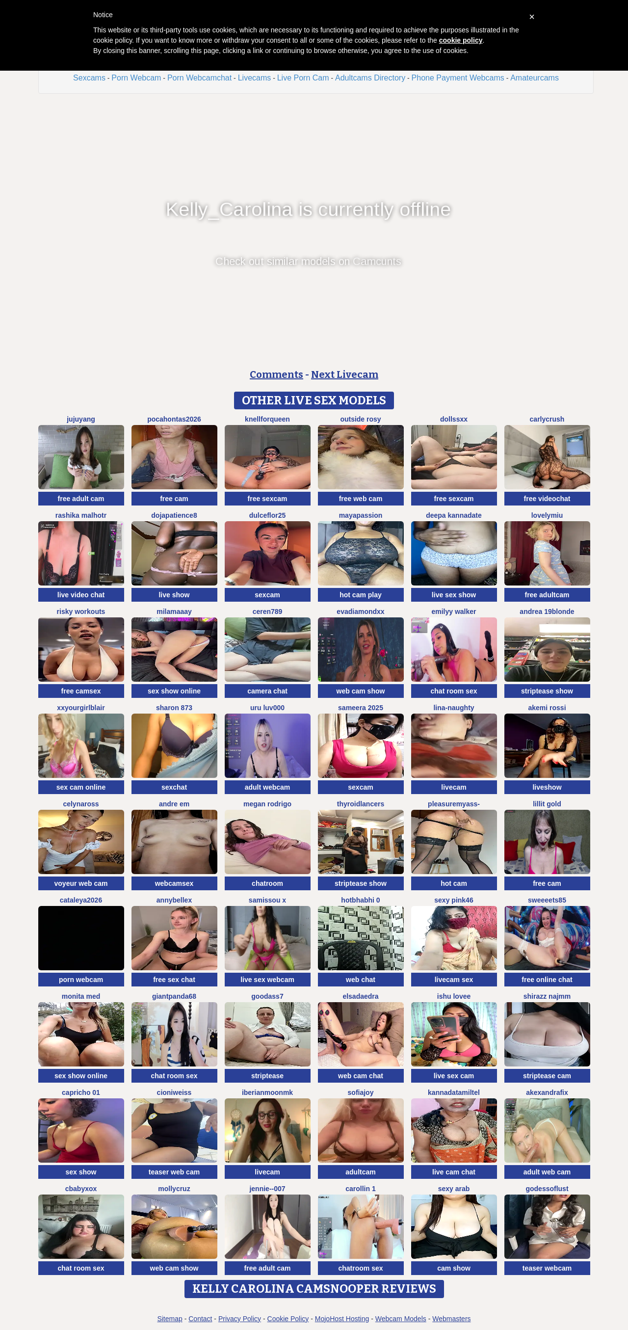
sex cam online (80, 787)
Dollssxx (454, 419)
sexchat (174, 787)
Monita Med (81, 996)
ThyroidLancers (360, 804)
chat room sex (454, 691)
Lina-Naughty (453, 708)
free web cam (361, 499)
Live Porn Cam (303, 78)
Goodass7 (267, 996)
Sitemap (169, 1319)
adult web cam (547, 1172)
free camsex (81, 691)
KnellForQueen (267, 419)
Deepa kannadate (454, 515)
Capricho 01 (81, 1092)
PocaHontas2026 (174, 419)
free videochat (547, 499)
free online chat (547, 980)
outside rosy (360, 419)
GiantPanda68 (174, 996)
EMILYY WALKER (453, 611)
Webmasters (451, 1319)
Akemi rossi (547, 708)
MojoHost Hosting (342, 1319)
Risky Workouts (81, 611)
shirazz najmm (547, 996)
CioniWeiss (174, 1092)
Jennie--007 (267, 1189)
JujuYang (81, 419)
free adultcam (546, 595)
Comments (276, 374)
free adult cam (81, 499)
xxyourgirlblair (81, 708)
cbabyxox (81, 1189)
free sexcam (268, 499)
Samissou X (267, 900)
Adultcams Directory (370, 78)
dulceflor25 (267, 515)
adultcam (360, 1172)
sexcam (267, 595)
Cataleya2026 (81, 900)
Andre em (174, 804)
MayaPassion (361, 515)
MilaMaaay (174, 611)
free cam (174, 499)
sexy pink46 (453, 900)
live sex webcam (267, 980)
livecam (453, 787)
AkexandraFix (547, 1092)
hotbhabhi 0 (360, 900)
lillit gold (547, 804)
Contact (200, 1319)
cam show (454, 1268)
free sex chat (174, 980)
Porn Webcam (136, 78)
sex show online (174, 691)
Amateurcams (534, 78)
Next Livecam (344, 374)
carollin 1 (360, 1189)
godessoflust (546, 1189)
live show (173, 595)
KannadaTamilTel (454, 1092)
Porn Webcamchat (199, 78)
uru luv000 (267, 708)
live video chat (81, 595)
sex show (80, 1172)
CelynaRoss (81, 804)
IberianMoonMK (267, 1092)
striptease (267, 1076)
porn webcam (81, 980)
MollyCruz (174, 1189)
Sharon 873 (174, 708)
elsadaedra (360, 996)
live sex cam (454, 1076)
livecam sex (454, 980)
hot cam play (361, 595)
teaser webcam (547, 1268)
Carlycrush (547, 419)
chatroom (267, 883)
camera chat (267, 691)
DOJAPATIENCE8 (174, 515)
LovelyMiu (547, 515)
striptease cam (547, 1076)
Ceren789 (268, 611)
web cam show (361, 691)
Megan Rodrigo (267, 804)
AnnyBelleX (174, 900)
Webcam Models (400, 1319)
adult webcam (267, 787)
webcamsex (174, 883)
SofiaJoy (361, 1092)
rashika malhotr (80, 515)
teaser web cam (174, 1172)
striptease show (547, 691)
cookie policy (461, 40)
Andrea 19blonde (547, 611)
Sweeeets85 (547, 900)
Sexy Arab (454, 1189)
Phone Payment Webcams (458, 78)
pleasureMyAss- (454, 804)
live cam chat (453, 1172)
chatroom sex (360, 1268)
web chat (360, 980)
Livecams (254, 78)
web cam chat (360, 1076)
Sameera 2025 (360, 708)
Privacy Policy (239, 1319)
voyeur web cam (81, 883)
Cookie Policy (288, 1319)
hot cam (454, 883)
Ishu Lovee (454, 996)
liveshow (546, 787)
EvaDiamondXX (360, 611)
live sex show (454, 595)
